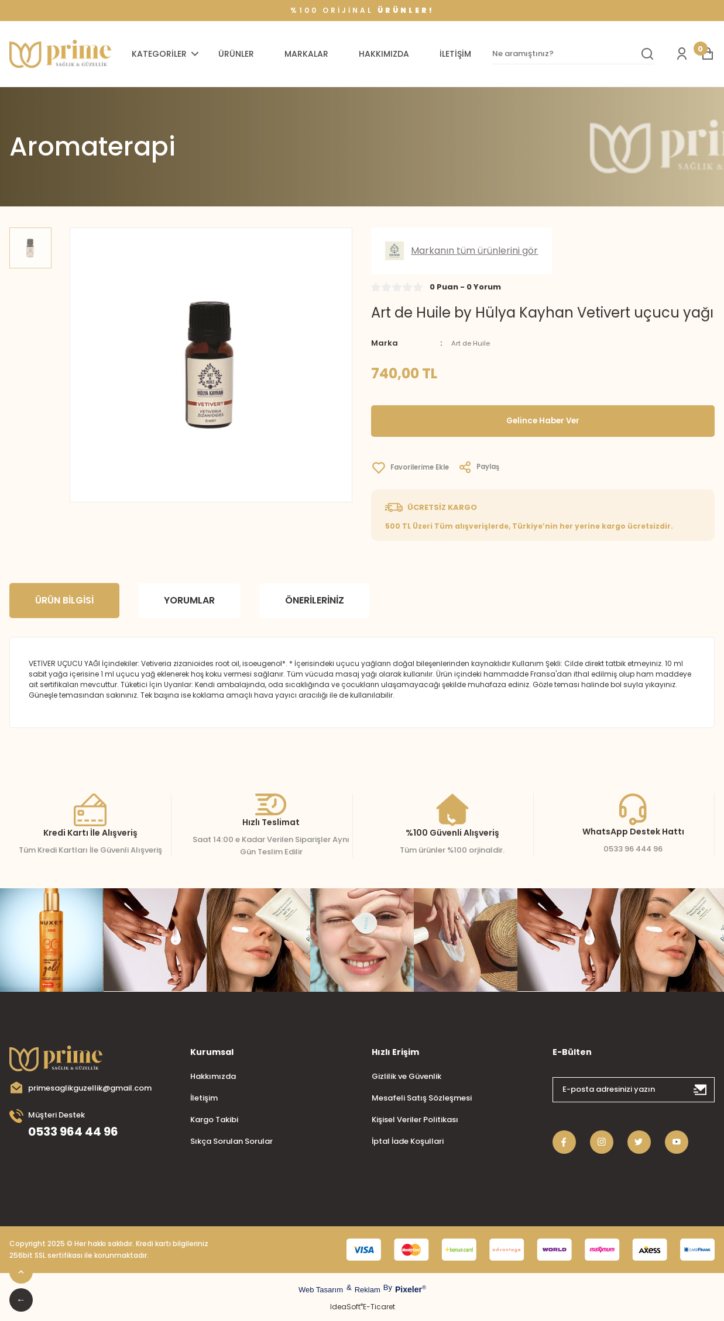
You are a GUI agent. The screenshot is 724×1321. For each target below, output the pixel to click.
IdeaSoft (346, 1307)
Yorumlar (189, 600)
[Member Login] (682, 54)
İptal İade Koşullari (408, 1141)
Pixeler (408, 1289)
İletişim (204, 1097)
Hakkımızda (213, 1076)
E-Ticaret (379, 1307)
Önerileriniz (314, 600)
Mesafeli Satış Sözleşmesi (422, 1097)
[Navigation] (167, 54)
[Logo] (60, 54)
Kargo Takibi (214, 1119)
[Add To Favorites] (416, 467)
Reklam (367, 1289)
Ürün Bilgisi (64, 600)
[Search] (573, 53)
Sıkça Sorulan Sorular (231, 1141)
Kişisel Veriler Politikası (415, 1119)
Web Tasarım (320, 1289)
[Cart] (708, 54)
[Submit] (701, 1089)
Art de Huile (473, 343)
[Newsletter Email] (634, 1089)
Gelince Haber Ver (543, 420)
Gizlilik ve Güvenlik (406, 1076)
